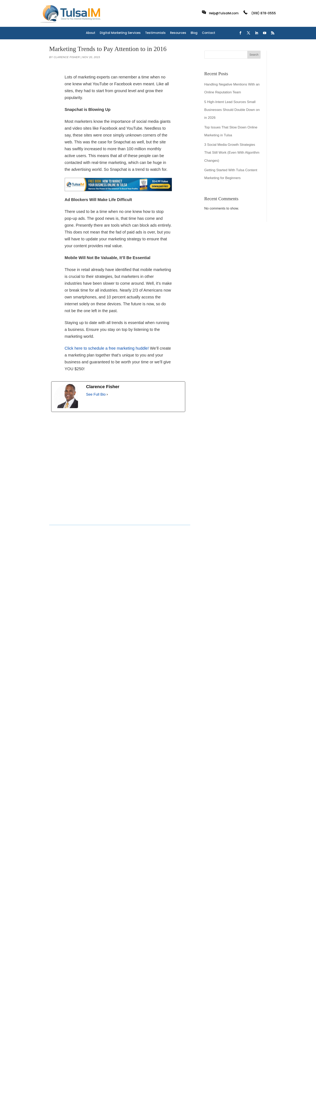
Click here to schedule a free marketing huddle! (107, 348)
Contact (208, 33)
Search (253, 54)
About (90, 33)
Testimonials (155, 33)
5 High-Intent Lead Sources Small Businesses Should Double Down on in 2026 (232, 110)
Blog (194, 33)
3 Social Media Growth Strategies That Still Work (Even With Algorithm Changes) (232, 152)
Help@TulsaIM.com (224, 13)
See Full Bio (96, 394)
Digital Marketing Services (120, 33)
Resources (178, 33)
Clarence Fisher (67, 57)
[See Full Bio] (107, 394)
